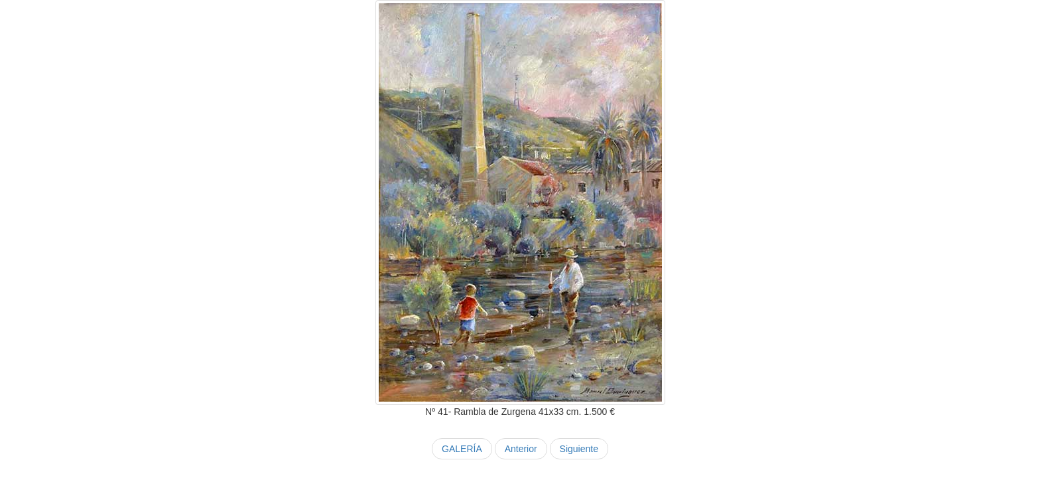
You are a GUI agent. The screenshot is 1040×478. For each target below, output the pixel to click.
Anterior (521, 448)
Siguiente (579, 448)
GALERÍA (462, 448)
